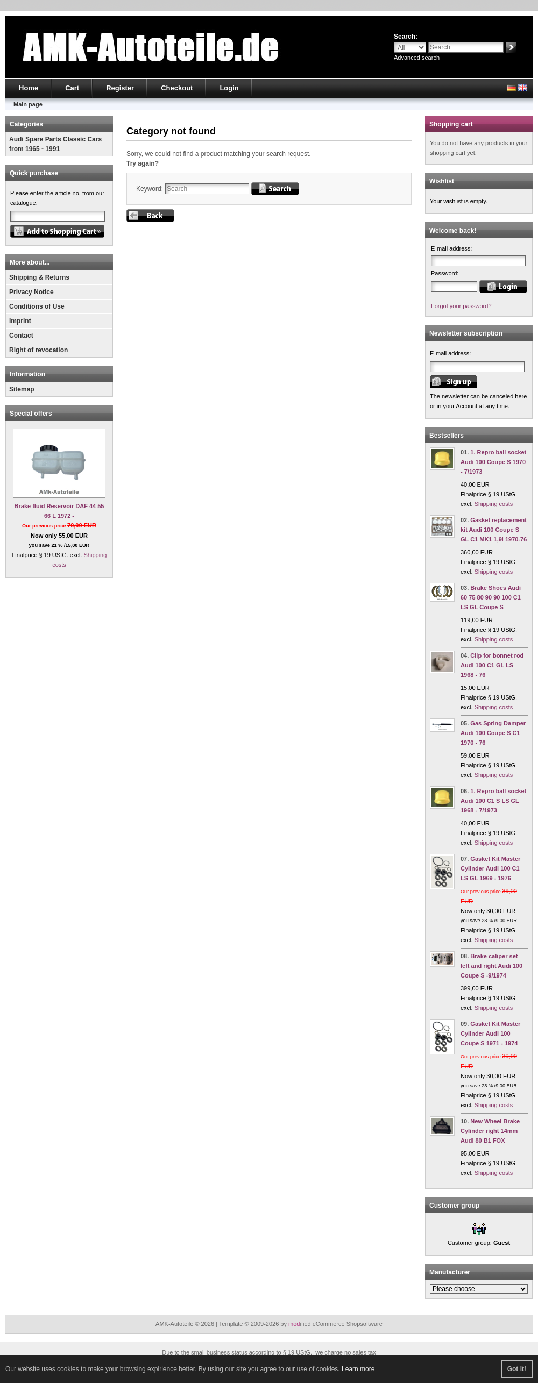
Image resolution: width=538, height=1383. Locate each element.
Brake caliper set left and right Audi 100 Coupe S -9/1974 (491, 966)
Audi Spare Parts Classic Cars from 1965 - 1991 (55, 144)
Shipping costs (494, 504)
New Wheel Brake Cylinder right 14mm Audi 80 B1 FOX (490, 1131)
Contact (21, 335)
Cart (72, 88)
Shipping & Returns (39, 277)
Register (120, 88)
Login (229, 88)
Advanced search (417, 57)
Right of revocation (38, 350)
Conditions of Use (37, 306)
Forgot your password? (461, 306)
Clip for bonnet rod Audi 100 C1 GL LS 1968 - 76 (492, 665)
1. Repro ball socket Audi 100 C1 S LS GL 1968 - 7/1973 (493, 801)
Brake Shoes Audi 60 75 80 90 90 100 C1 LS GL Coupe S (491, 597)
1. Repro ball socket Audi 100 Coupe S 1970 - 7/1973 (493, 462)
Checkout (177, 88)
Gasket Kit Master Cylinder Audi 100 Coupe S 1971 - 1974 (490, 1033)
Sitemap (21, 389)
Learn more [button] (358, 1369)
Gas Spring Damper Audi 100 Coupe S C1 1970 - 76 (493, 733)
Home (28, 88)
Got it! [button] (516, 1369)
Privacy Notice (31, 292)
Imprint (20, 321)
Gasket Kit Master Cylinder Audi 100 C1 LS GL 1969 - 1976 (490, 868)
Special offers (31, 413)
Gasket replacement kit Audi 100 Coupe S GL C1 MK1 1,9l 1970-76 (494, 530)
